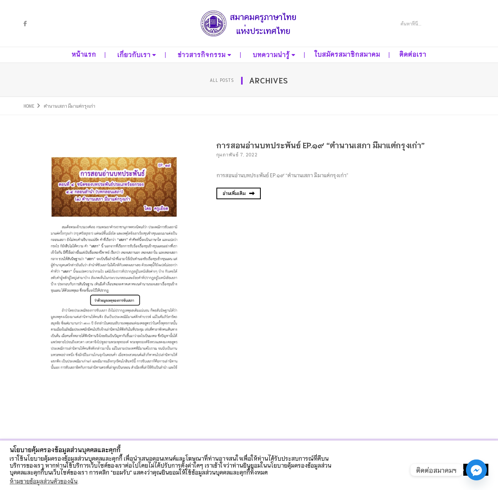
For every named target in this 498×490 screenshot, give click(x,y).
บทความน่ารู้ (271, 55)
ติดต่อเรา (412, 54)
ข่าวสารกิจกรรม (201, 55)
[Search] (429, 23)
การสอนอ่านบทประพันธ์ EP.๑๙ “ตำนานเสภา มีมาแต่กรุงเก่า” (320, 145)
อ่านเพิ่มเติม (239, 193)
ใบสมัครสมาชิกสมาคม (347, 54)
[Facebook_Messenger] (476, 469)
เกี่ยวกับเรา (133, 55)
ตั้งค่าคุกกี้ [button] (445, 469)
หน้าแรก (84, 54)
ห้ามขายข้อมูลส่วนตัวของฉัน (44, 481)
